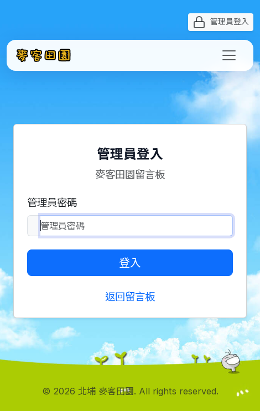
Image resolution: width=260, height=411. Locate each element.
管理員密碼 (52, 202)
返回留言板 (130, 296)
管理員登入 (221, 22)
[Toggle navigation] (229, 55)
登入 (130, 262)
